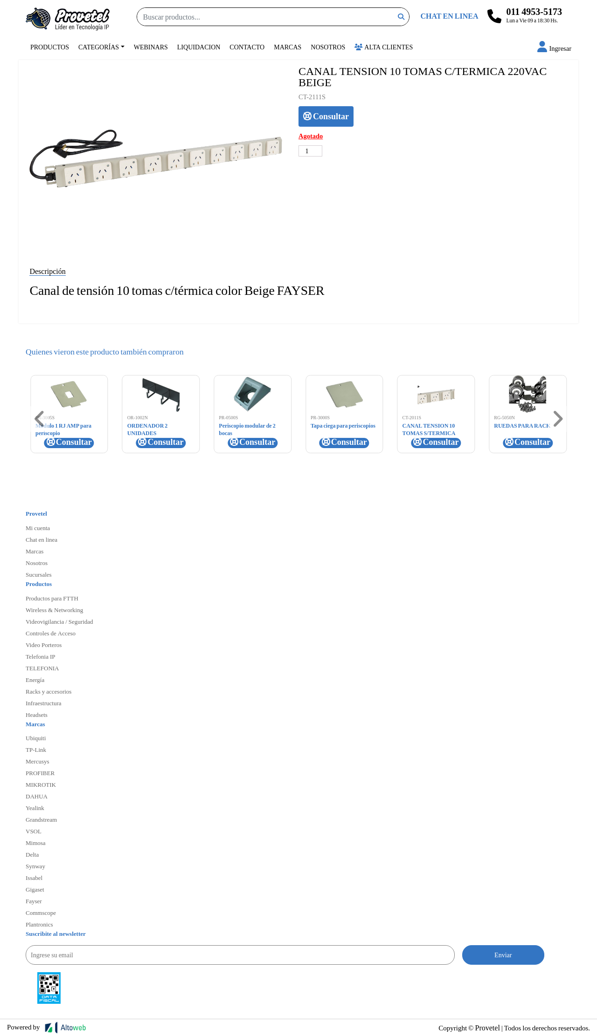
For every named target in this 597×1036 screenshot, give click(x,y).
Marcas (287, 47)
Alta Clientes (383, 47)
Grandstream (41, 819)
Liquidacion (199, 47)
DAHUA (37, 796)
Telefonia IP (40, 656)
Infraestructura (44, 703)
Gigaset (35, 889)
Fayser (34, 901)
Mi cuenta (38, 528)
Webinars (151, 47)
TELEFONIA (42, 668)
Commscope (41, 912)
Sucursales (39, 574)
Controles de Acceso (51, 633)
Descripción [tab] (47, 270)
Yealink (35, 807)
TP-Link (36, 749)
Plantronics (39, 924)
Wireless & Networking (54, 609)
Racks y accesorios (48, 691)
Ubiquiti (36, 738)
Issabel (34, 877)
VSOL (34, 831)
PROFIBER (40, 773)
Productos (49, 47)
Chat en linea (41, 539)
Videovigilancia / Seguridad (59, 621)
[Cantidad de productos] (310, 151)
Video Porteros (44, 644)
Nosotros (328, 47)
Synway (35, 866)
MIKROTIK (41, 784)
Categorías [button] (98, 47)
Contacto (246, 47)
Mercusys (37, 761)
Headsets (37, 714)
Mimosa (36, 842)
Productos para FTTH (52, 598)
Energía (35, 679)
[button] (554, 48)
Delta (32, 854)
